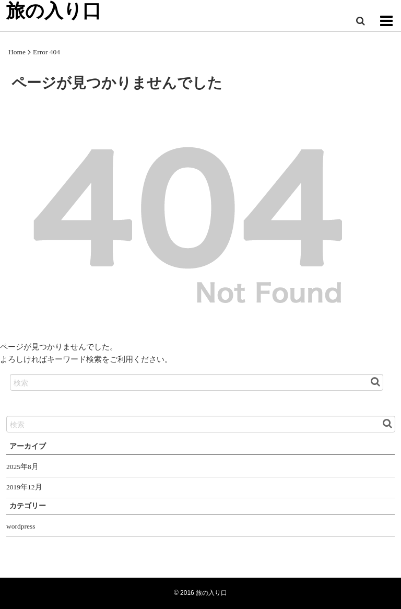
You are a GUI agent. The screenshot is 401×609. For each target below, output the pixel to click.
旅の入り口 (211, 592)
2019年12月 (24, 487)
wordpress (21, 526)
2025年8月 (22, 467)
